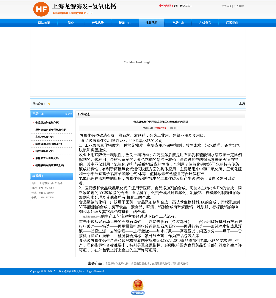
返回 (173, 128)
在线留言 (205, 23)
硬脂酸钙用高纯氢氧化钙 (49, 165)
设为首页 (226, 6)
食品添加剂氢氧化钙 (47, 122)
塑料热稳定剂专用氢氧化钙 (50, 129)
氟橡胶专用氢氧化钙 (47, 158)
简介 (71, 23)
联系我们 (232, 23)
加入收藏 (239, 6)
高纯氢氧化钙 (180, 263)
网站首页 (44, 23)
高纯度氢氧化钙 (44, 136)
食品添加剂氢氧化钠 (117, 263)
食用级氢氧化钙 (161, 263)
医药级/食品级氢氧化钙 (48, 144)
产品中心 (178, 23)
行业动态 (151, 22)
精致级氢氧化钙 (44, 151)
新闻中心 (125, 23)
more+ (69, 113)
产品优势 (98, 23)
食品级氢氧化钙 (92, 216)
